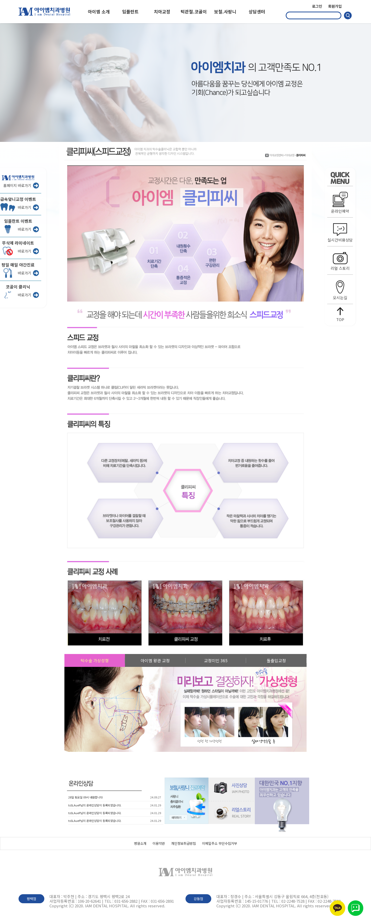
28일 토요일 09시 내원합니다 (85, 797)
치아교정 (162, 11)
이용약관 (159, 843)
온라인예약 (340, 203)
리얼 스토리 (340, 261)
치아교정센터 (276, 155)
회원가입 (335, 6)
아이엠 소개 (99, 11)
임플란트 (130, 11)
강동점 (198, 898)
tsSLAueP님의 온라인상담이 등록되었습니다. (94, 805)
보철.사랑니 (225, 11)
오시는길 (340, 290)
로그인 (317, 6)
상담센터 (257, 11)
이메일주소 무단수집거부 (219, 843)
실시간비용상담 (340, 233)
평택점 (31, 898)
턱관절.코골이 (194, 11)
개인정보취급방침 (183, 843)
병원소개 (140, 843)
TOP (340, 314)
